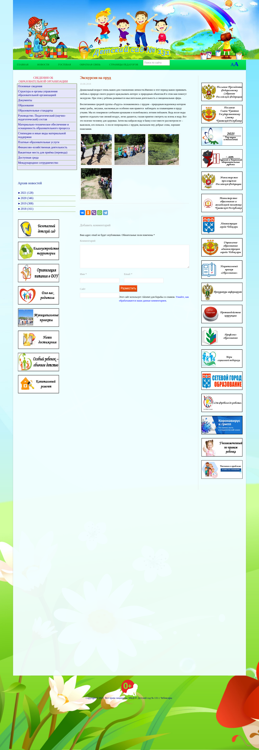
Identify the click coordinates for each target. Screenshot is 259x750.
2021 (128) (26, 192)
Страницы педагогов (123, 64)
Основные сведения (30, 86)
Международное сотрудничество (38, 162)
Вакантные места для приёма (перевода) (43, 152)
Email (128, 279)
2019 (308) (26, 203)
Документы (25, 100)
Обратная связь (90, 64)
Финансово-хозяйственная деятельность (42, 147)
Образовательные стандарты (35, 110)
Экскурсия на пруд (95, 77)
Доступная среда (28, 157)
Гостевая (64, 64)
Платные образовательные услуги (39, 142)
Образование (26, 105)
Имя (83, 279)
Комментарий (87, 240)
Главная (22, 64)
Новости (43, 64)
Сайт (82, 293)
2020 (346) (26, 198)
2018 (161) (26, 208)
